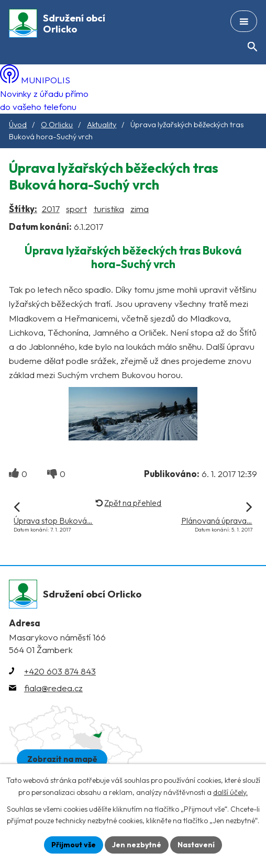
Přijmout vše (73, 844)
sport (76, 208)
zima (139, 208)
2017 (51, 208)
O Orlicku (57, 124)
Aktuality (101, 124)
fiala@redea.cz (53, 687)
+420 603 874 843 (60, 671)
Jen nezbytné (136, 844)
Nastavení (196, 844)
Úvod (18, 124)
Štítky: (23, 208)
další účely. (230, 792)
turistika (109, 208)
